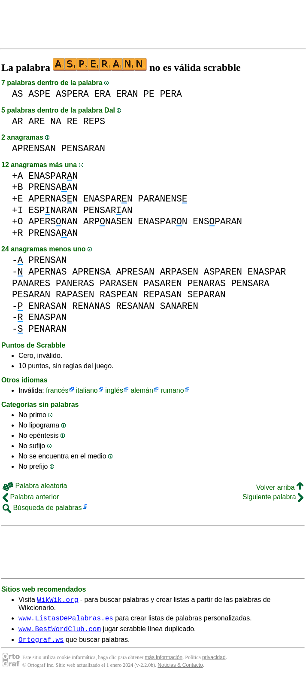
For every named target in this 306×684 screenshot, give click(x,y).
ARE (36, 121)
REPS (94, 121)
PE (149, 94)
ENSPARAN (217, 221)
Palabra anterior (31, 497)
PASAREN (162, 283)
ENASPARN (53, 176)
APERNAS (47, 272)
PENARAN (47, 329)
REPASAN (162, 294)
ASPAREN (223, 272)
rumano (172, 390)
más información (163, 663)
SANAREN (179, 306)
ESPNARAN (53, 210)
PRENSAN (47, 260)
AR (17, 121)
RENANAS (91, 306)
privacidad (214, 663)
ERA (102, 94)
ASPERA (72, 94)
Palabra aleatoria (35, 485)
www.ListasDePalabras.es (65, 620)
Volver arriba (279, 487)
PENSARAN (83, 148)
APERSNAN (53, 221)
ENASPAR (267, 272)
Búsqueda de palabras (42, 507)
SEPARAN (206, 294)
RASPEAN (119, 294)
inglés (114, 390)
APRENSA (91, 272)
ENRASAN (47, 306)
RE (72, 121)
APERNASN (53, 198)
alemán (141, 390)
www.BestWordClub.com (59, 632)
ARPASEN (179, 272)
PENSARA (250, 283)
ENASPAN (47, 317)
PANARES (31, 283)
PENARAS (206, 283)
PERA (171, 94)
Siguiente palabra (272, 497)
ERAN (127, 94)
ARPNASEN (108, 221)
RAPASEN (75, 294)
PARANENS (163, 198)
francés (57, 390)
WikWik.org (57, 600)
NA (55, 121)
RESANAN (135, 306)
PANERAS (75, 283)
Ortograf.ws (41, 644)
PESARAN (31, 294)
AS (17, 94)
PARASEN (119, 283)
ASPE (39, 94)
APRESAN (135, 272)
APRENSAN (34, 148)
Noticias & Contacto (180, 670)
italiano (87, 390)
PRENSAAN (53, 187)
